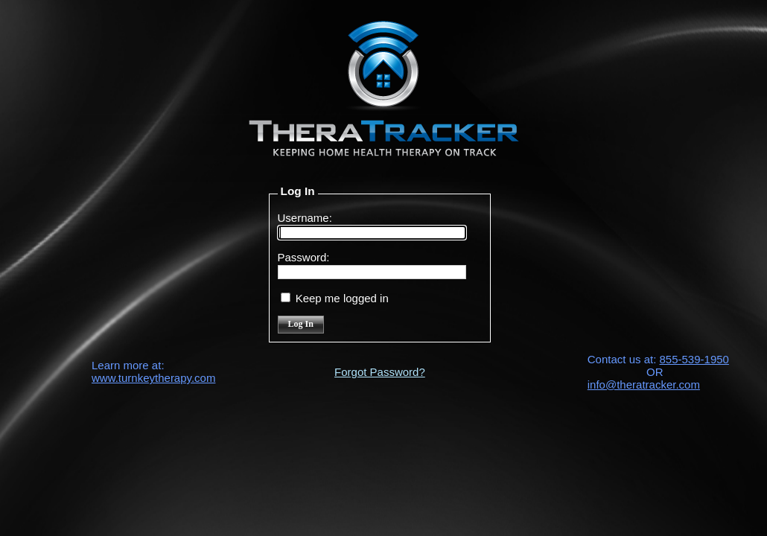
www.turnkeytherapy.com (153, 377)
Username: (305, 217)
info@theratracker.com (644, 384)
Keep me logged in (342, 298)
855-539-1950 (694, 359)
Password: (304, 257)
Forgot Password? (379, 372)
